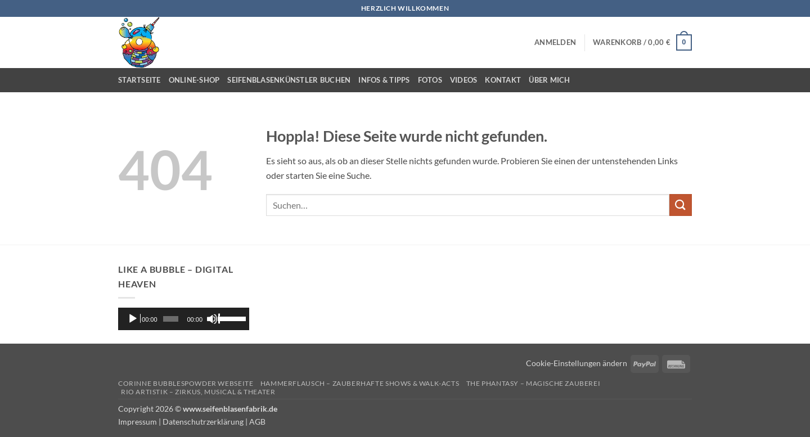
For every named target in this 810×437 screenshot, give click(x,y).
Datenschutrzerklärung (203, 421)
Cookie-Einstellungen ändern (576, 363)
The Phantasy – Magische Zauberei (533, 383)
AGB (257, 421)
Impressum (137, 421)
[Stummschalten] (213, 319)
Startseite (139, 79)
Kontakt (503, 79)
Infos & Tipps (384, 79)
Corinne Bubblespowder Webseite (185, 383)
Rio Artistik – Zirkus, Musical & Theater (198, 392)
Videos (464, 79)
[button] (555, 42)
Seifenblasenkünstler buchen (288, 79)
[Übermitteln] (680, 205)
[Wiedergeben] (134, 319)
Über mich (549, 79)
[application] (183, 319)
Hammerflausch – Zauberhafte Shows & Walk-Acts (360, 383)
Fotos (430, 79)
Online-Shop (194, 79)
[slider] (170, 319)
